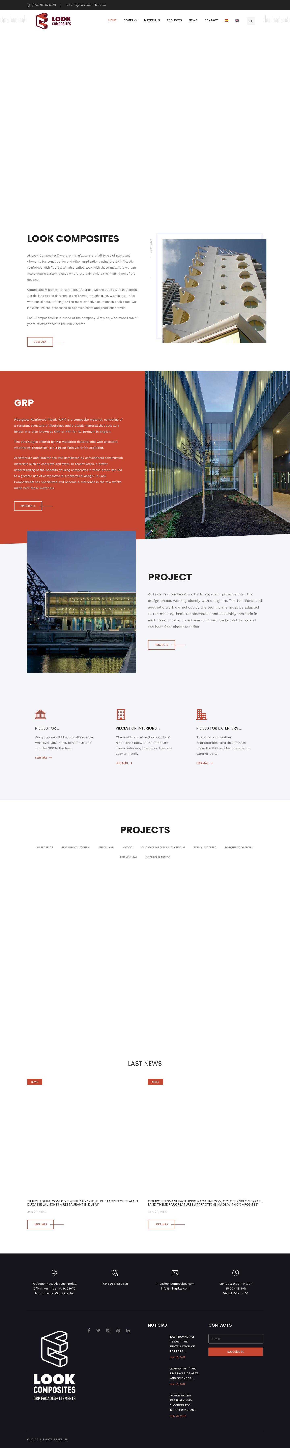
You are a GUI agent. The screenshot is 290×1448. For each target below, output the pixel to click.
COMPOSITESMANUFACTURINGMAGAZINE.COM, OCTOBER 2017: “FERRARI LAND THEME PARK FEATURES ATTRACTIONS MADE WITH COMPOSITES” (204, 1203)
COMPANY (40, 341)
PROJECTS (161, 644)
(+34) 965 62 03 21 (41, 5)
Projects (174, 20)
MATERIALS (28, 505)
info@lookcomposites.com (86, 5)
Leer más (43, 758)
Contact (211, 20)
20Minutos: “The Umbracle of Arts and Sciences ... (184, 1373)
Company (130, 20)
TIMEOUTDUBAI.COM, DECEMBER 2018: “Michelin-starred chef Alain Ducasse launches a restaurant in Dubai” (82, 1203)
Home (112, 20)
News (193, 20)
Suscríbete (235, 1351)
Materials (152, 20)
